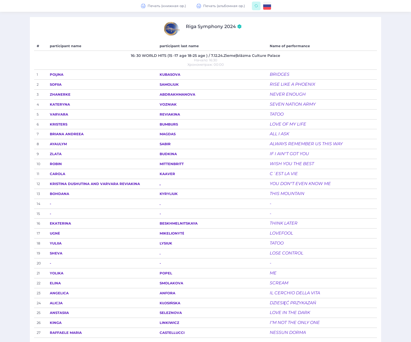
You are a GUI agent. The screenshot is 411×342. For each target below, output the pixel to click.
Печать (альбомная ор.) (221, 6)
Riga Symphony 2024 (214, 26)
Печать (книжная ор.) (163, 6)
